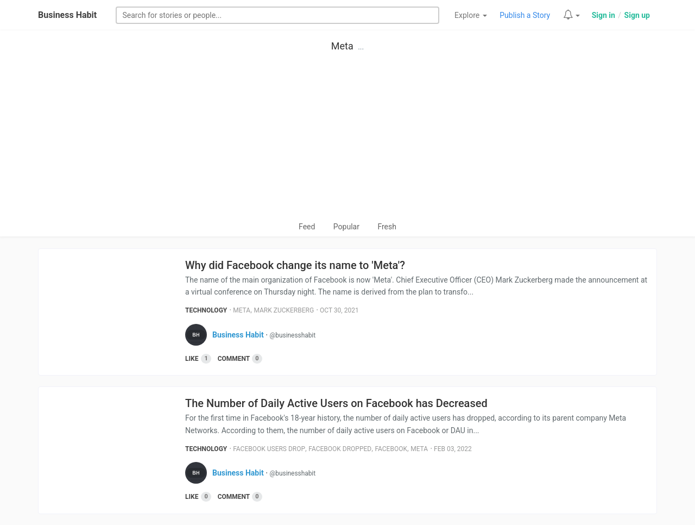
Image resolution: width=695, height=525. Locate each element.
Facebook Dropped (339, 449)
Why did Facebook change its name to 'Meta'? (295, 265)
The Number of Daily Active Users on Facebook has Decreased (336, 403)
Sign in (603, 15)
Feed (307, 226)
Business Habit (67, 15)
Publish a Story (525, 15)
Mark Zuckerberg (284, 310)
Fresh (386, 226)
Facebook (391, 449)
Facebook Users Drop (269, 449)
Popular (346, 226)
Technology (206, 310)
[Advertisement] (347, 139)
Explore (470, 15)
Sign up (637, 15)
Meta (342, 46)
